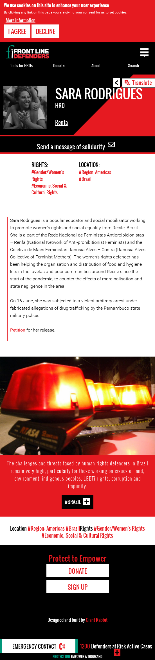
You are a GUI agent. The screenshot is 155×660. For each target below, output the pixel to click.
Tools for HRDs (21, 65)
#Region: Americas (95, 172)
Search (133, 65)
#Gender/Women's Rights (119, 528)
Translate (142, 82)
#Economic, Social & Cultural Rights (49, 189)
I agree (17, 30)
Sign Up (77, 586)
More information (20, 20)
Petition (17, 330)
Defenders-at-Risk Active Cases (116, 646)
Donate (58, 65)
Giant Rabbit (96, 619)
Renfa (61, 122)
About (96, 65)
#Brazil (85, 178)
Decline (45, 30)
